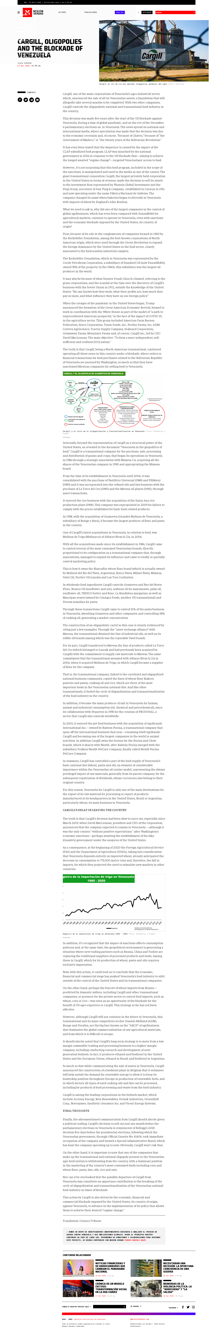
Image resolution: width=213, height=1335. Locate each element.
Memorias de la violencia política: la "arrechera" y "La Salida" (177, 1288)
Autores (62, 12)
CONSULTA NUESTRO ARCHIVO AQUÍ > (77, 1307)
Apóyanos (147, 12)
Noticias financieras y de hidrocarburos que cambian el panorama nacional (110, 1267)
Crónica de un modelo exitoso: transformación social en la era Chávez (111, 1288)
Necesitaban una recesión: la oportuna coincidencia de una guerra (178, 1267)
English (120, 12)
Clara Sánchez (25, 63)
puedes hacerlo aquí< (135, 1240)
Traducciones (90, 12)
